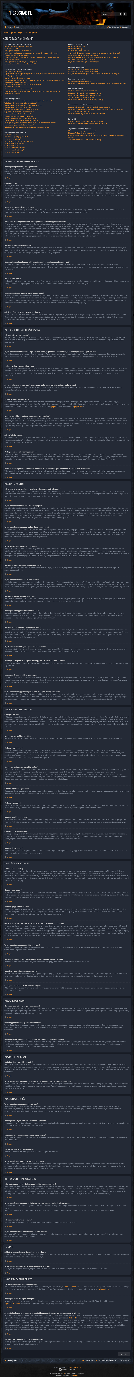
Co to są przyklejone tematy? (14, 148)
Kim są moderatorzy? (75, 49)
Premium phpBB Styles (74, 1367)
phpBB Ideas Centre (12, 1303)
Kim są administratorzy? (76, 46)
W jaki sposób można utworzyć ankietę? (18, 107)
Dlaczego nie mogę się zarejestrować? (17, 51)
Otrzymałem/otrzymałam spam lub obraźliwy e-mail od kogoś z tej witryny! (93, 74)
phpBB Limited (70, 1287)
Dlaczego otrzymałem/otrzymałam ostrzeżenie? (20, 118)
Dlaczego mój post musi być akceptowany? (19, 125)
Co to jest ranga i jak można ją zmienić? (18, 89)
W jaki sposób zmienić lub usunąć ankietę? (19, 112)
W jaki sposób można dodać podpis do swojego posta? (23, 105)
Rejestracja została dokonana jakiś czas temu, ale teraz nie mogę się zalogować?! (32, 57)
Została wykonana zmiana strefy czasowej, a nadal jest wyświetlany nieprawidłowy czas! (34, 80)
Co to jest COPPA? (11, 49)
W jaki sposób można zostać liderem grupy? (83, 55)
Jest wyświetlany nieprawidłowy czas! (17, 78)
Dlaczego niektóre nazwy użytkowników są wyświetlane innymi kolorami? (93, 57)
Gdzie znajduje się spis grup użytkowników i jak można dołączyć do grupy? (94, 53)
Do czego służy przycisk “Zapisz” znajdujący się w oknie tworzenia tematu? (30, 123)
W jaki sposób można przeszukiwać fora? (82, 91)
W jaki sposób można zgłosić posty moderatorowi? (21, 120)
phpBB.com (78, 407)
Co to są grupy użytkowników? (78, 51)
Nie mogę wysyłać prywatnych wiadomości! (83, 69)
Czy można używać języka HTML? (16, 137)
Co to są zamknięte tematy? (14, 150)
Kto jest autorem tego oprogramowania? (82, 131)
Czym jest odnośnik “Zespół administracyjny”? (84, 62)
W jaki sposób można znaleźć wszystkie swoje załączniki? (88, 123)
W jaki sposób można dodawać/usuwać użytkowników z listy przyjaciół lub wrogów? (97, 83)
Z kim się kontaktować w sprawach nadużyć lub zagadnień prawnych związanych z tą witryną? (97, 136)
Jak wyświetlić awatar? (12, 87)
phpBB (63, 1373)
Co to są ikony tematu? (12, 152)
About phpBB (104, 1289)
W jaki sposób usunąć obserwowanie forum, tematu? (86, 114)
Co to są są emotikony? (12, 139)
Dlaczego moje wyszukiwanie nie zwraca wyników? (85, 93)
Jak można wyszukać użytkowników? (81, 97)
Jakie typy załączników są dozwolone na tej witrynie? (86, 121)
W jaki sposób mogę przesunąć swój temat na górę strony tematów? (28, 127)
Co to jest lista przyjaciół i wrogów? (80, 81)
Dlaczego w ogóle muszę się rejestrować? (18, 46)
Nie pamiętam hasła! (11, 59)
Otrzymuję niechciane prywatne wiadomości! (83, 71)
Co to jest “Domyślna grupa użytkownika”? (82, 59)
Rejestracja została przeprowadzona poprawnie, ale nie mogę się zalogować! (31, 53)
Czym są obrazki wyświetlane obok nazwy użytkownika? (23, 84)
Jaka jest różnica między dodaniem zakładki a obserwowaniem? (90, 107)
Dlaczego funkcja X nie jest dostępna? (81, 133)
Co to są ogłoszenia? (11, 145)
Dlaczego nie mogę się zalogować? (16, 55)
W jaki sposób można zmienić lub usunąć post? (20, 103)
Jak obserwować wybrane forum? (79, 111)
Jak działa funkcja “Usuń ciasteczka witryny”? (20, 64)
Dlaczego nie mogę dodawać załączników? (19, 116)
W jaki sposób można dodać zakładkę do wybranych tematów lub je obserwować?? (97, 109)
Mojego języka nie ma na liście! (15, 82)
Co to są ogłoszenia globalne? (14, 143)
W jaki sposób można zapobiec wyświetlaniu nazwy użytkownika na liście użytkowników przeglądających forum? (34, 75)
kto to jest (72, 1318)
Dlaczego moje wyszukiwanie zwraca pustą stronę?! (86, 95)
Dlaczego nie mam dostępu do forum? (17, 114)
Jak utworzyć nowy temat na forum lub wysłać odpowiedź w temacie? (28, 101)
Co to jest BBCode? (11, 135)
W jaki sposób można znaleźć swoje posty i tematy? (86, 99)
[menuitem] (16, 27)
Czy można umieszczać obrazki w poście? (19, 141)
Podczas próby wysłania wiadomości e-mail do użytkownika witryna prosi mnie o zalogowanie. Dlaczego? (32, 92)
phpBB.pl (54, 407)
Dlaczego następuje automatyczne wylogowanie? (21, 62)
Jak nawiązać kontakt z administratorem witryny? (85, 140)
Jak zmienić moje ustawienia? (14, 71)
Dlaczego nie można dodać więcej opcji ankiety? (21, 109)
